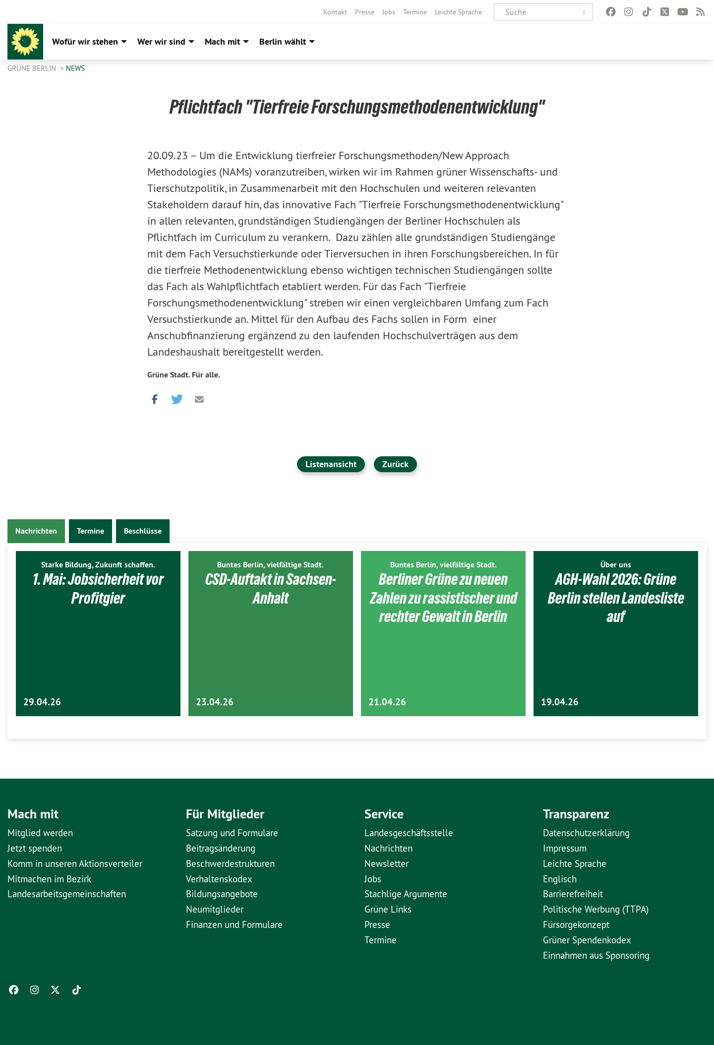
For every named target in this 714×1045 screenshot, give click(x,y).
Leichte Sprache (458, 11)
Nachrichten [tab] (36, 531)
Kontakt (335, 11)
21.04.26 (387, 702)
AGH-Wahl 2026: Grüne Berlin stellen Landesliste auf (616, 597)
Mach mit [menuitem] (222, 41)
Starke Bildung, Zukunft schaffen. (98, 564)
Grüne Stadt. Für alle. (183, 374)
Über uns (615, 564)
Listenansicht (331, 464)
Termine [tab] (90, 531)
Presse (364, 11)
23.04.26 (215, 702)
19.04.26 (560, 702)
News (75, 68)
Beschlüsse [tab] (143, 531)
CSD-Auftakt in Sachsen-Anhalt (270, 588)
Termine (415, 11)
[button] (154, 396)
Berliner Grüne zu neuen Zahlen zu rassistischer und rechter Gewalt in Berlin (443, 597)
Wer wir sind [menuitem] (161, 41)
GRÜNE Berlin (32, 68)
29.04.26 (42, 702)
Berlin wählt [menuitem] (282, 41)
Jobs (388, 11)
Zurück (395, 464)
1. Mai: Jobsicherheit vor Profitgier (98, 588)
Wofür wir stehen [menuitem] (85, 41)
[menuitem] (335, 12)
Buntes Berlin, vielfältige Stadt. (270, 564)
